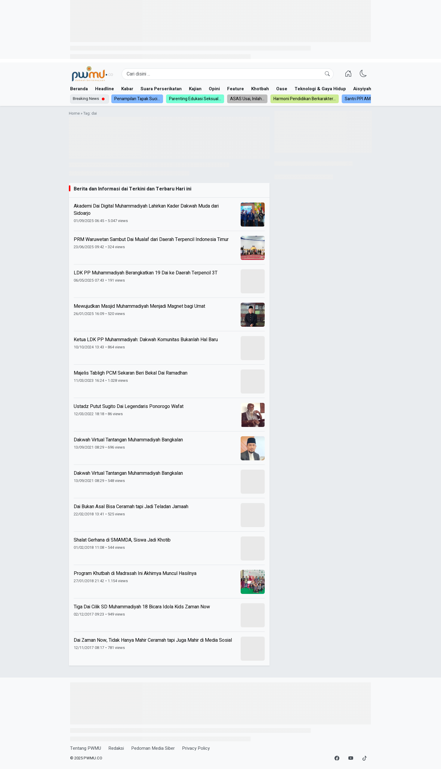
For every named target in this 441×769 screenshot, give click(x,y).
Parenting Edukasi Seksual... (195, 99)
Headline (104, 88)
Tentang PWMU (85, 748)
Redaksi (116, 748)
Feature (235, 88)
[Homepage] (92, 74)
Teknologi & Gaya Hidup (320, 88)
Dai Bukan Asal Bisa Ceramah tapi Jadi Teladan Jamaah (131, 506)
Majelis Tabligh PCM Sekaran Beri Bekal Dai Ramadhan (130, 373)
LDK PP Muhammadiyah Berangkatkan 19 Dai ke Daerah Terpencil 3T (145, 272)
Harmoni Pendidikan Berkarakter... (304, 99)
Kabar (127, 88)
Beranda (79, 88)
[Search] (228, 74)
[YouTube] (350, 758)
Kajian (195, 88)
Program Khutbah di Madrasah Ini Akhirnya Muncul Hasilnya (135, 573)
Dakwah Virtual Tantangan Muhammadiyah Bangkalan (128, 439)
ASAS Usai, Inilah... (247, 99)
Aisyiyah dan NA (370, 88)
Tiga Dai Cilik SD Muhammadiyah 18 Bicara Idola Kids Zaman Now (142, 606)
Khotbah (260, 88)
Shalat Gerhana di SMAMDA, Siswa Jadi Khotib (122, 540)
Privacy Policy (196, 748)
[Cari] (327, 74)
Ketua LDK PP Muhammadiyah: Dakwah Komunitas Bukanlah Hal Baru (146, 339)
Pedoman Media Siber (153, 748)
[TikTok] (364, 758)
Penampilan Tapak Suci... (137, 99)
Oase (281, 88)
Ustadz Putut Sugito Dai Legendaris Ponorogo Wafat (128, 406)
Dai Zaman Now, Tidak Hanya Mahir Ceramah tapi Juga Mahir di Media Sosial (153, 640)
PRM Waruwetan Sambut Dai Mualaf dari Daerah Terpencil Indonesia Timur (151, 239)
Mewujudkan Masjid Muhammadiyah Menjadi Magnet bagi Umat (139, 306)
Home (74, 113)
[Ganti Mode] (363, 74)
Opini (214, 88)
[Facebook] (337, 758)
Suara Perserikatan (161, 88)
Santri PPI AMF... (360, 99)
